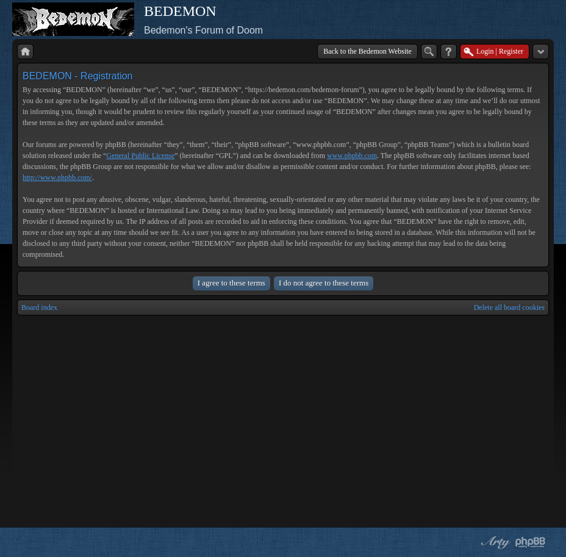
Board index (39, 307)
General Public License (140, 155)
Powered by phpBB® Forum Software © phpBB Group (530, 542)
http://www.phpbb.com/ (57, 177)
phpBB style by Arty (494, 542)
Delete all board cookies (509, 307)
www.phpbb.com (352, 155)
